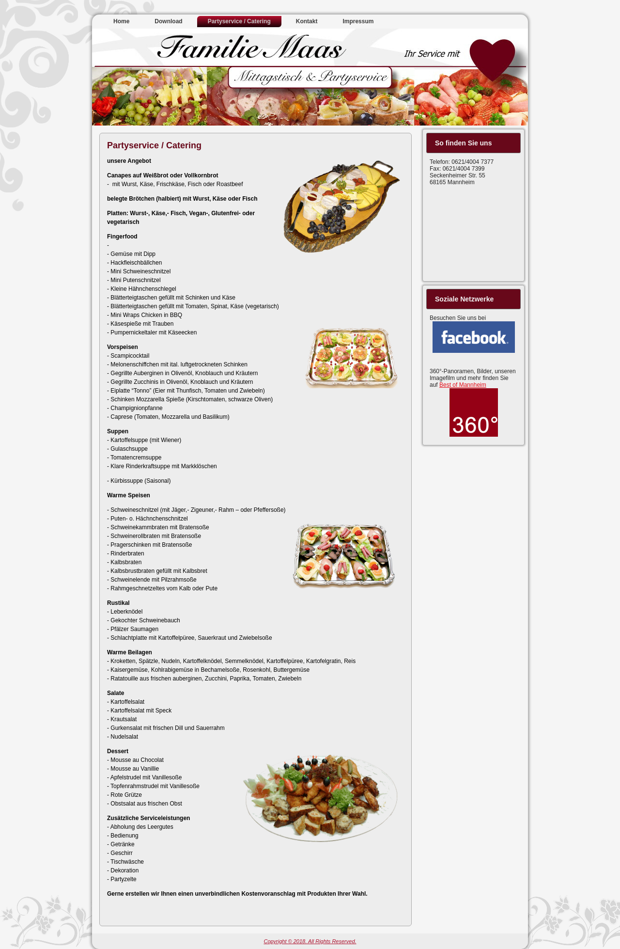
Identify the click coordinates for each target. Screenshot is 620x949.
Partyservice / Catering (239, 21)
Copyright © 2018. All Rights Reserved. (310, 941)
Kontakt (307, 21)
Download (168, 21)
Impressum (357, 21)
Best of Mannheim (462, 384)
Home (121, 21)
